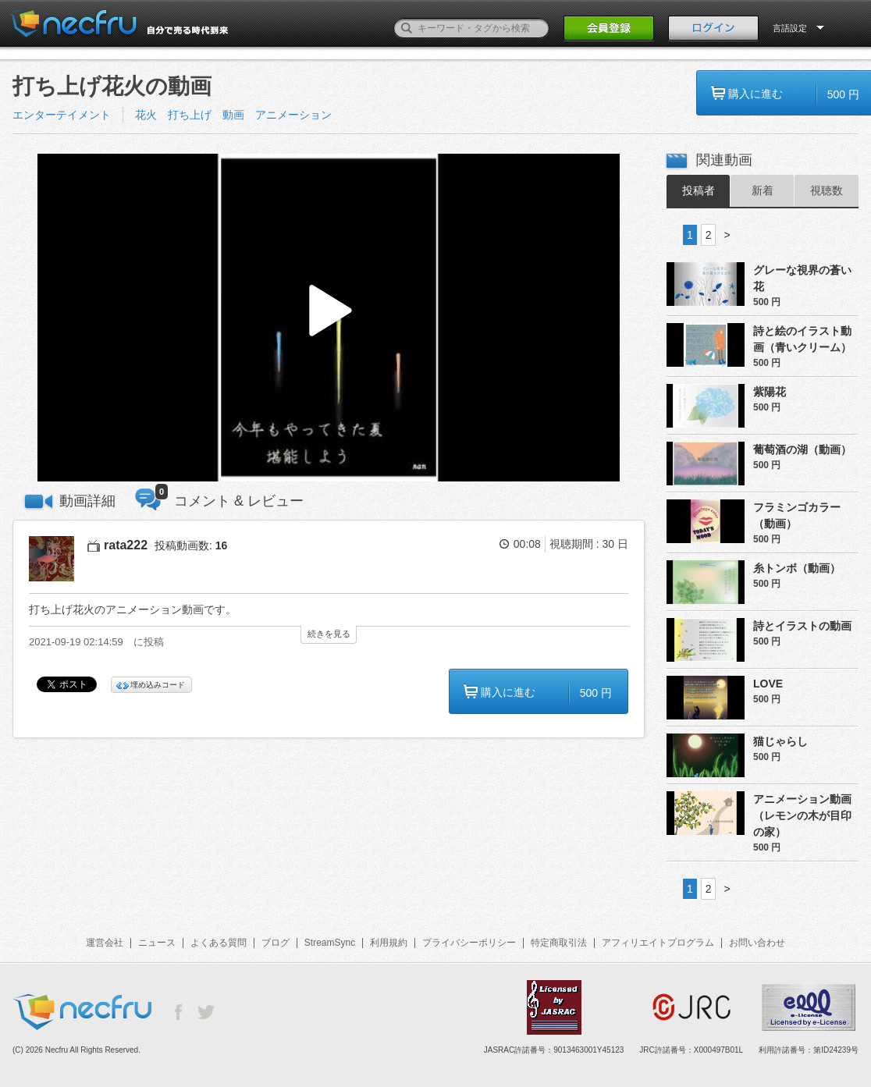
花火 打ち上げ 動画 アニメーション (233, 114)
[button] (328, 318)
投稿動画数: (191, 545)
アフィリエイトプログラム (658, 942)
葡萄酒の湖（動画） (802, 449)
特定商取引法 (559, 942)
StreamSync (329, 942)
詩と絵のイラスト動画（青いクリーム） (802, 339)
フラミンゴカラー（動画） (797, 515)
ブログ (275, 942)
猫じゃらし (780, 741)
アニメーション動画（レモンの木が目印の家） (802, 815)
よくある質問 (218, 942)
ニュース (157, 942)
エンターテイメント (61, 114)
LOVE (768, 683)
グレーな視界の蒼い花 (802, 278)
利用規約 (388, 942)
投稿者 (698, 190)
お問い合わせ (757, 942)
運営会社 (104, 942)
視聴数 (826, 190)
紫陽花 (769, 391)
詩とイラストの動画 (802, 626)
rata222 (126, 545)
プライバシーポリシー (469, 942)
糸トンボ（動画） (797, 568)
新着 (762, 190)
